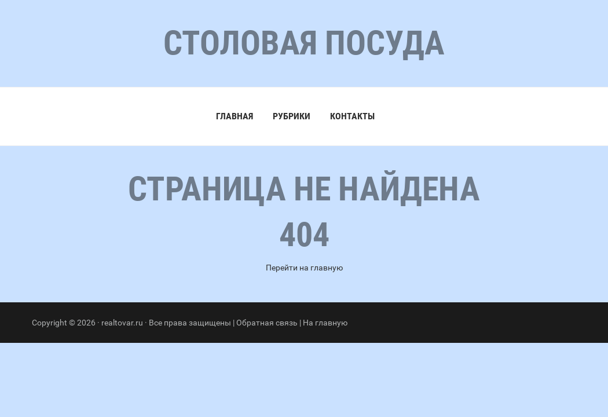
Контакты (352, 116)
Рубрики (291, 116)
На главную (325, 322)
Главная (234, 116)
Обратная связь (267, 322)
